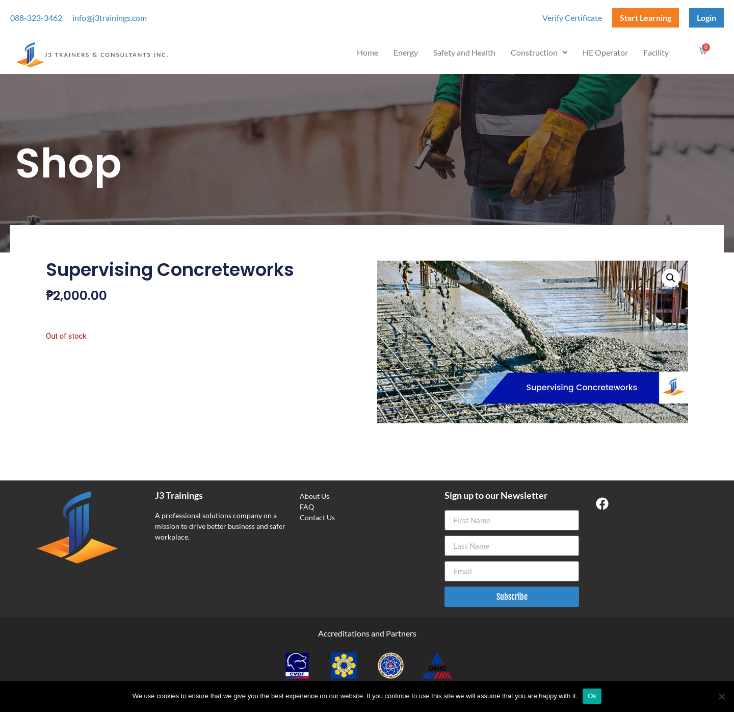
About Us (314, 496)
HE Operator (605, 52)
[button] (539, 52)
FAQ (307, 506)
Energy (406, 52)
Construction (539, 52)
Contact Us (317, 517)
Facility (656, 52)
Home (367, 52)
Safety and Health (464, 52)
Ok (592, 696)
